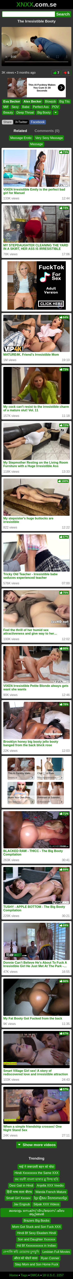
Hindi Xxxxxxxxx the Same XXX (36, 1173)
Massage (36, 144)
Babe (25, 107)
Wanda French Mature (50, 1191)
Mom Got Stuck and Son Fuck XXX (36, 1226)
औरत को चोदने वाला (25, 1258)
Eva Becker (11, 101)
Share (7, 122)
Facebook (38, 122)
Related (20, 131)
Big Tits (64, 101)
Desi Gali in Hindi (21, 1185)
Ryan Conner (50, 1258)
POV (55, 107)
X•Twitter (21, 122)
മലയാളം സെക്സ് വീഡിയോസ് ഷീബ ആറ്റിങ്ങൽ (36, 1212)
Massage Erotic (21, 138)
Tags (24, 1275)
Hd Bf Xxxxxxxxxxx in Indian (36, 1245)
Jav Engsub (22, 1204)
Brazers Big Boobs (36, 1220)
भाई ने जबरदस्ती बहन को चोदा (36, 1166)
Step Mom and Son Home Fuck (36, 1264)
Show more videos (36, 1145)
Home (13, 1275)
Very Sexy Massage (49, 138)
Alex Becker (32, 101)
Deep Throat (25, 112)
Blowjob (50, 101)
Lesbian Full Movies (56, 1251)
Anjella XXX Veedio (50, 1185)
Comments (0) (46, 131)
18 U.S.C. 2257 (53, 1275)
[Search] (28, 14)
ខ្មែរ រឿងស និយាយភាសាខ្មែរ (50, 1198)
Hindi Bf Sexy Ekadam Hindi (36, 1233)
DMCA (35, 1275)
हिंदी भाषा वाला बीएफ (19, 1191)
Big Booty (43, 112)
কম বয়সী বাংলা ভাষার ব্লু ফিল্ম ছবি (36, 1179)
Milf (5, 107)
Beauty (8, 112)
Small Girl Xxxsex (18, 1198)
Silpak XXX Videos (46, 1204)
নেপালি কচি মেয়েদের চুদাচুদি (21, 1251)
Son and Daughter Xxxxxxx (36, 1239)
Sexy (15, 107)
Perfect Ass (41, 107)
